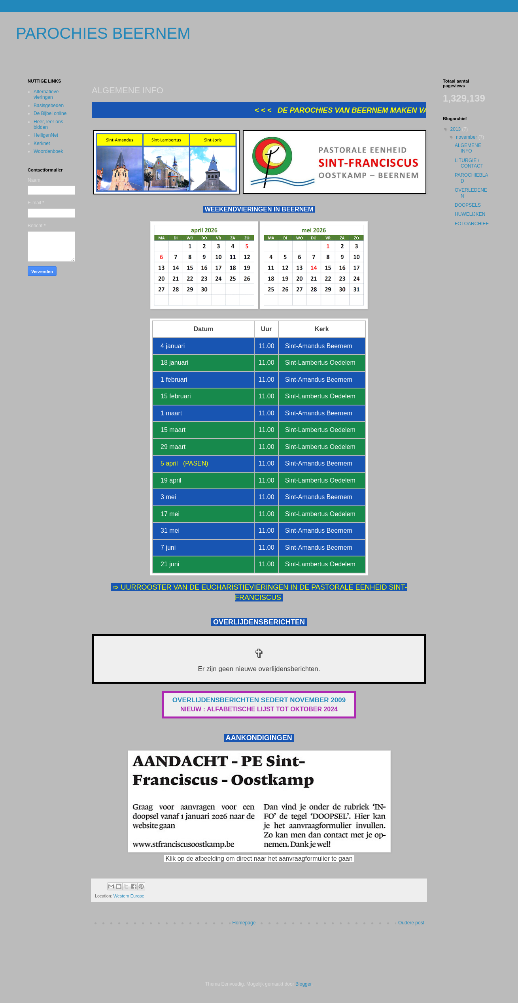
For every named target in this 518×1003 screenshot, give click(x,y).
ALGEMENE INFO (468, 148)
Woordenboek (48, 151)
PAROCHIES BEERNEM (103, 33)
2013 (456, 129)
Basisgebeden (49, 105)
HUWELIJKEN (470, 214)
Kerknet (42, 143)
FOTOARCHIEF (472, 223)
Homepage (244, 923)
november (467, 137)
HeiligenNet (46, 135)
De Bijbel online (50, 113)
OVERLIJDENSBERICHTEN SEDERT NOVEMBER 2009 (259, 700)
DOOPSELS (468, 205)
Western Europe (128, 896)
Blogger (303, 984)
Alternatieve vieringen (46, 94)
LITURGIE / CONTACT (469, 163)
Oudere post (411, 923)
